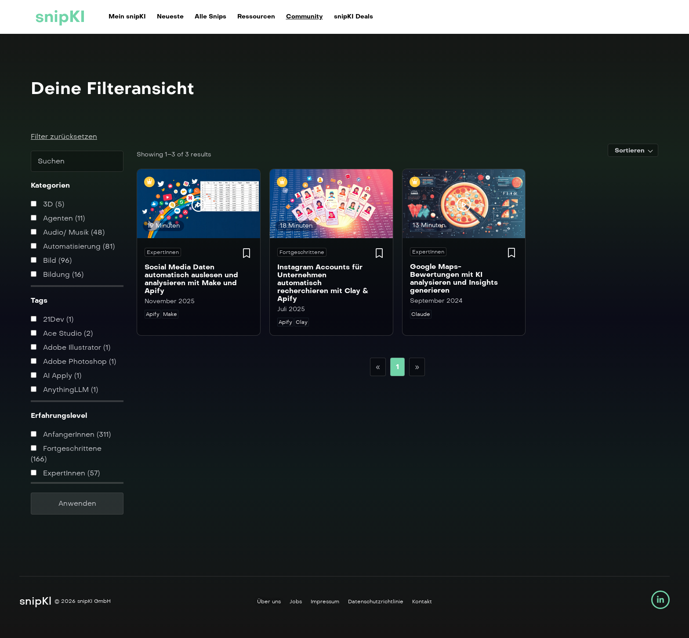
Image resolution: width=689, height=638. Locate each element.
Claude (420, 314)
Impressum (325, 601)
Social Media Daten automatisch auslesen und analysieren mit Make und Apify (191, 279)
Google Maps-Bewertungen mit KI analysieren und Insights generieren (454, 278)
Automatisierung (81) (73, 246)
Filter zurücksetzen (64, 136)
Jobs (296, 601)
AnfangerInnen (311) (71, 434)
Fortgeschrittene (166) (66, 453)
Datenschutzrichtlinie (375, 601)
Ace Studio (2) (62, 333)
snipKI (60, 16)
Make (170, 314)
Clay (302, 322)
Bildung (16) (57, 274)
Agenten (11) (58, 218)
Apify (153, 314)
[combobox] (633, 150)
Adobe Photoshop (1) (73, 361)
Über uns (269, 601)
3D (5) (47, 204)
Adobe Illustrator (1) (70, 347)
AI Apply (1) (56, 375)
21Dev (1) (52, 319)
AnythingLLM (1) (64, 389)
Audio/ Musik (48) (68, 232)
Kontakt (422, 601)
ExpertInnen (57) (65, 473)
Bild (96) (51, 260)
